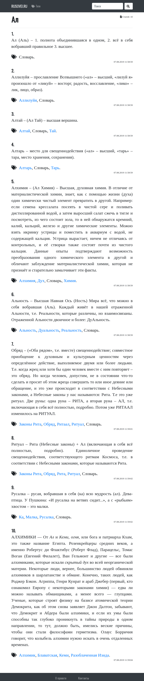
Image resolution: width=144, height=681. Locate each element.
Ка (21, 517)
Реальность (71, 330)
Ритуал (78, 424)
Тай (52, 131)
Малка (31, 517)
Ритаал (63, 424)
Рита (61, 473)
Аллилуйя (28, 100)
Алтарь (25, 167)
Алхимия (27, 280)
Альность (27, 330)
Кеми (64, 655)
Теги (36, 6)
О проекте (60, 678)
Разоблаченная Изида (90, 655)
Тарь (55, 167)
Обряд (49, 424)
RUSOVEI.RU (19, 6)
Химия (70, 280)
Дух (40, 280)
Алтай (24, 131)
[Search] (107, 6)
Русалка (46, 517)
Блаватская (47, 655)
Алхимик (27, 655)
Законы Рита (30, 424)
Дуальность (48, 330)
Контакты (83, 678)
